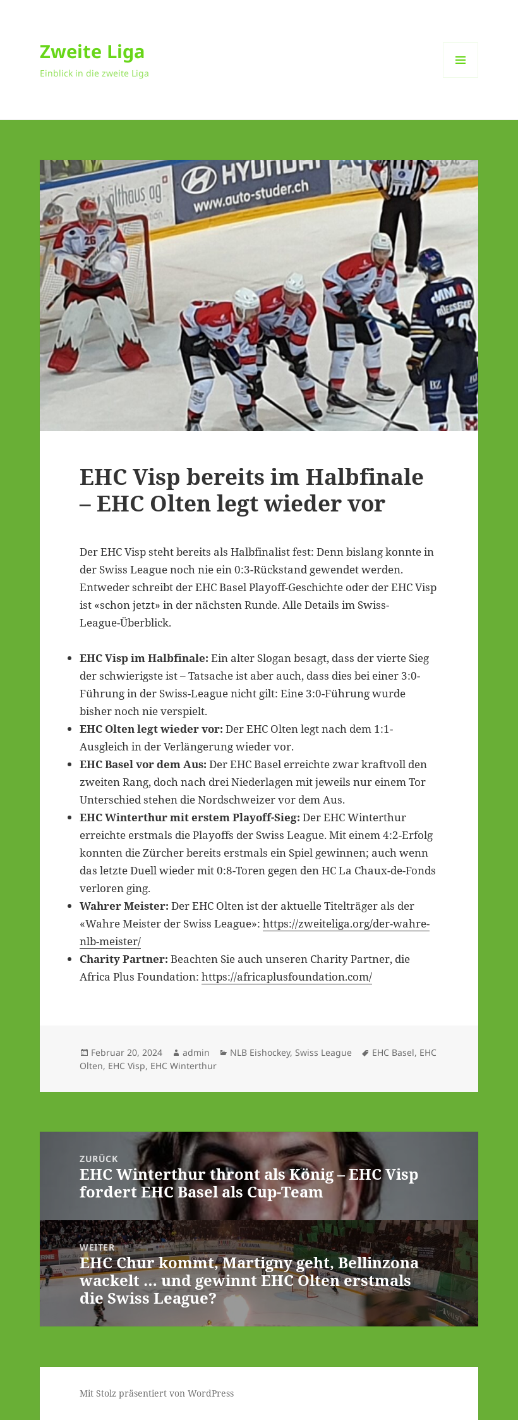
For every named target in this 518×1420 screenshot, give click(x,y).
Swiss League (323, 1052)
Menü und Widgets (460, 77)
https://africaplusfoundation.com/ (287, 976)
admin (196, 1052)
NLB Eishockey (260, 1052)
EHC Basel (393, 1052)
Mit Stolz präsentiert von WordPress (157, 1393)
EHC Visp (126, 1066)
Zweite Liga (92, 51)
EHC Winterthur (183, 1066)
